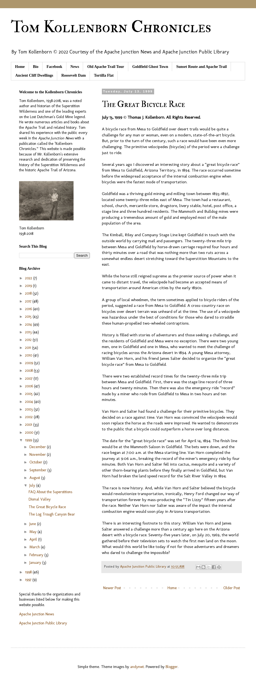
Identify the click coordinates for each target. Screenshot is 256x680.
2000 (29, 432)
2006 (29, 386)
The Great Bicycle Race (47, 507)
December (38, 447)
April (33, 539)
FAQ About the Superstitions (50, 492)
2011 (28, 347)
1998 (29, 572)
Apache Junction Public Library (43, 623)
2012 (29, 339)
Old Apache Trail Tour (105, 67)
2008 (29, 370)
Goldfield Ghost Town (150, 67)
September (38, 470)
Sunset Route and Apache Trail (201, 67)
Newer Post (112, 588)
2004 (29, 401)
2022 (29, 278)
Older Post (231, 588)
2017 (28, 301)
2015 (29, 316)
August (35, 477)
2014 (29, 324)
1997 (28, 579)
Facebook (54, 67)
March (35, 547)
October (36, 462)
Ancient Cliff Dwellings (34, 75)
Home (20, 67)
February (36, 555)
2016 (29, 309)
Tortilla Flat (104, 75)
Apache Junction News (36, 614)
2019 (29, 285)
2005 (29, 393)
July (32, 485)
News (75, 67)
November (38, 454)
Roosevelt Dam (73, 75)
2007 (29, 378)
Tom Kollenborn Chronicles (111, 27)
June (33, 524)
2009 (29, 363)
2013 (29, 332)
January (35, 562)
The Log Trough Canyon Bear (52, 514)
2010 (29, 355)
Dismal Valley (40, 499)
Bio (35, 67)
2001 (29, 424)
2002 (29, 417)
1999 (29, 440)
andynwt (137, 666)
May (33, 531)
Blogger (172, 666)
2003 (29, 409)
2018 (29, 293)
